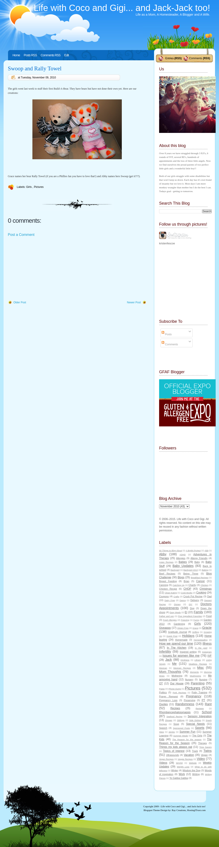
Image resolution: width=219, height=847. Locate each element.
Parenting (198, 683)
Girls (29, 187)
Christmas (206, 588)
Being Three (190, 573)
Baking (205, 570)
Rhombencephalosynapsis (175, 712)
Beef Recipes (167, 573)
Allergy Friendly (198, 558)
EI (186, 612)
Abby (162, 554)
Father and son (166, 616)
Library (197, 660)
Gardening (179, 624)
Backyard (175, 570)
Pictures (39, 187)
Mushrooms (195, 676)
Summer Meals (180, 735)
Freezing (185, 620)
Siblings (181, 720)
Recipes (175, 708)
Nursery (189, 679)
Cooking (201, 592)
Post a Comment (21, 235)
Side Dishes (195, 720)
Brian (186, 581)
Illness (207, 643)
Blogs (181, 577)
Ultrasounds (172, 755)
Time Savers (205, 747)
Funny (197, 620)
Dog (192, 608)
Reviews (200, 708)
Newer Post (134, 302)
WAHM (179, 763)
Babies (183, 562)
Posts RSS (30, 55)
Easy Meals (175, 612)
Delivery (194, 600)
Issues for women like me (181, 655)
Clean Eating (171, 592)
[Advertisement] (41, 269)
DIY (190, 604)
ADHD (183, 554)
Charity (192, 585)
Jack (168, 659)
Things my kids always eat (175, 746)
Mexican (163, 668)
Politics (163, 692)
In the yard (201, 648)
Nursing (203, 679)
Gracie (207, 627)
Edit (66, 55)
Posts (167, 334)
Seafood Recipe (174, 716)
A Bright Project (193, 550)
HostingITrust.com (196, 810)
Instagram (207, 652)
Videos (163, 762)
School (207, 712)
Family (198, 612)
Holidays (188, 635)
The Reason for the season (187, 739)
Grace (195, 628)
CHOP (187, 588)
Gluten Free (183, 628)
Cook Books (186, 592)
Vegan (204, 755)
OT (161, 683)
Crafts (176, 596)
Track (195, 751)
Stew (161, 732)
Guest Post (171, 636)
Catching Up (178, 585)
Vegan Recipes (166, 759)
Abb (206, 550)
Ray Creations (179, 810)
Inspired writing (188, 651)
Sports (199, 728)
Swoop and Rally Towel (34, 68)
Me (174, 663)
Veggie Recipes (185, 759)
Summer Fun (187, 731)
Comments (195, 58)
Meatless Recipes (198, 664)
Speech (163, 728)
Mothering (177, 675)
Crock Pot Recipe (193, 596)
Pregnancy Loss (168, 700)
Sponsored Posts (181, 728)
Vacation (189, 755)
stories (171, 732)
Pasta (162, 689)
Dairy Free (169, 600)
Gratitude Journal (177, 632)
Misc (200, 667)
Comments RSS (50, 55)
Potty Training (199, 692)
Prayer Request (168, 696)
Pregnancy (193, 696)
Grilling (195, 632)
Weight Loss (183, 766)
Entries (169, 58)
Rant (208, 704)
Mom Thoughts (170, 671)
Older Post (19, 302)
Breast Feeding (168, 581)
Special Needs (195, 723)
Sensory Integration (200, 716)
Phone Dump (174, 689)
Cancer (200, 581)
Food (209, 616)
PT (203, 700)
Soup (176, 724)
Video (201, 759)
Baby (197, 562)
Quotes (163, 704)
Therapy (202, 743)
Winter (174, 770)
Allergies (180, 558)
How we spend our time (176, 643)
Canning (163, 585)
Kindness (185, 660)
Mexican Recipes (182, 668)
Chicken (204, 585)
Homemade (181, 639)
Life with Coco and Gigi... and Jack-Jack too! (122, 8)
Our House (176, 683)
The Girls (197, 735)
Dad (209, 596)
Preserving (189, 700)
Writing (196, 774)
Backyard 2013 (190, 570)
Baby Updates (183, 566)
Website (192, 763)
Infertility (165, 651)
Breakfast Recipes (199, 577)
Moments (194, 672)
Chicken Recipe (168, 588)
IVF (209, 655)
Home (16, 55)
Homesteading (201, 640)
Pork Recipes (179, 692)
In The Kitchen (176, 647)
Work (182, 774)
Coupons (164, 596)
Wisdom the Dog (191, 770)
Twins (207, 751)
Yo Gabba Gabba (178, 778)
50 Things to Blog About (170, 550)
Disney (177, 604)
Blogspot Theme (152, 810)
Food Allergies (170, 620)
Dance (183, 600)
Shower (169, 720)
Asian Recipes (166, 562)
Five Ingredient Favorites (190, 616)
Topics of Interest (173, 751)
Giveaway (165, 627)
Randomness (184, 704)
